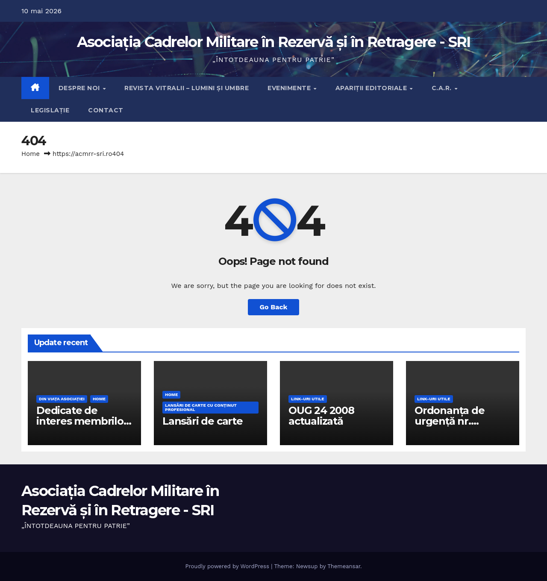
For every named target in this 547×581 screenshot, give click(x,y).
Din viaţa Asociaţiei (62, 398)
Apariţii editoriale (372, 88)
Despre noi (80, 88)
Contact (106, 110)
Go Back (274, 307)
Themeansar (343, 566)
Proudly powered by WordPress (228, 566)
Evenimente (290, 88)
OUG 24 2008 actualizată (321, 415)
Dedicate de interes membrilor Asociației (82, 421)
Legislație (50, 110)
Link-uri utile (307, 398)
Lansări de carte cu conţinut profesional (201, 407)
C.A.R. (443, 88)
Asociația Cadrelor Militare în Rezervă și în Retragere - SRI (274, 42)
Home (30, 154)
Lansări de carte (202, 421)
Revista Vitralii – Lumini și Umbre (186, 88)
